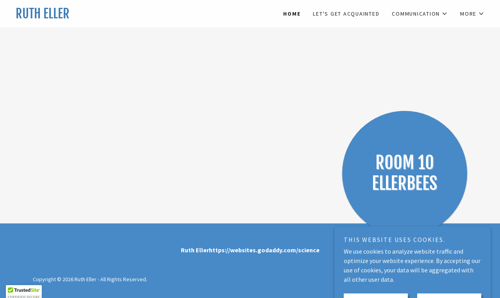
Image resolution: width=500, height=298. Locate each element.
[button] (420, 13)
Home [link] (291, 13)
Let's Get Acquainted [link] (346, 13)
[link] (133, 16)
